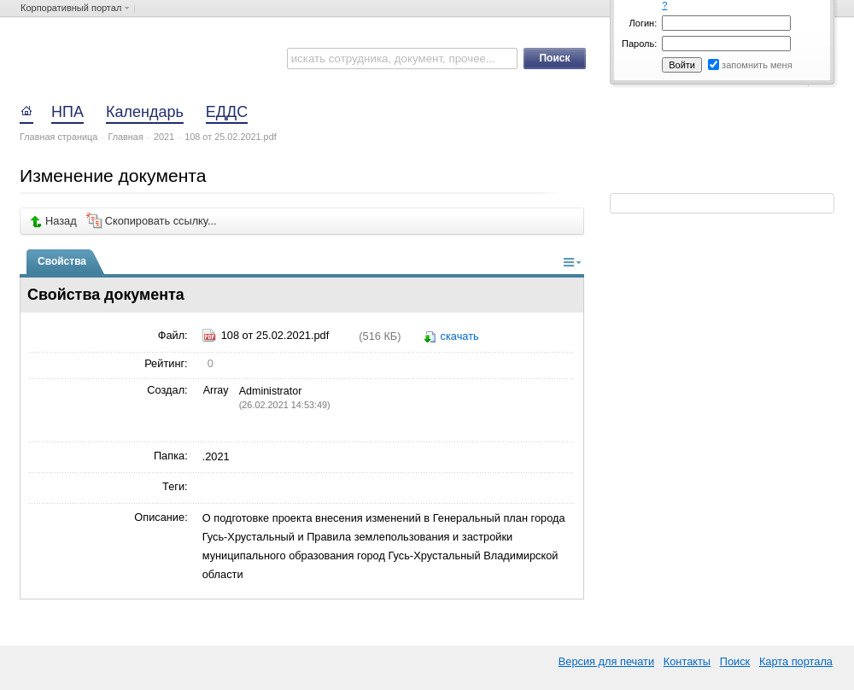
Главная (125, 137)
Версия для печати (606, 661)
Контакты (687, 661)
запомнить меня (757, 65)
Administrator (270, 391)
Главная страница (58, 137)
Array (215, 390)
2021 (164, 137)
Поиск (735, 661)
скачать (460, 336)
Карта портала (796, 661)
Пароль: (639, 43)
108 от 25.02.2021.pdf (230, 137)
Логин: (643, 23)
